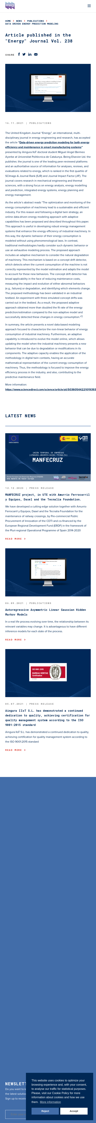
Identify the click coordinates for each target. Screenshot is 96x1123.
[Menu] (89, 6)
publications (35, 20)
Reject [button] (45, 1111)
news (19, 20)
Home (8, 20)
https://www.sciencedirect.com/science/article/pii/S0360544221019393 (50, 389)
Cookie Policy (60, 1093)
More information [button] (50, 1102)
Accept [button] (74, 1111)
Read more (15, 538)
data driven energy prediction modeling (31, 23)
